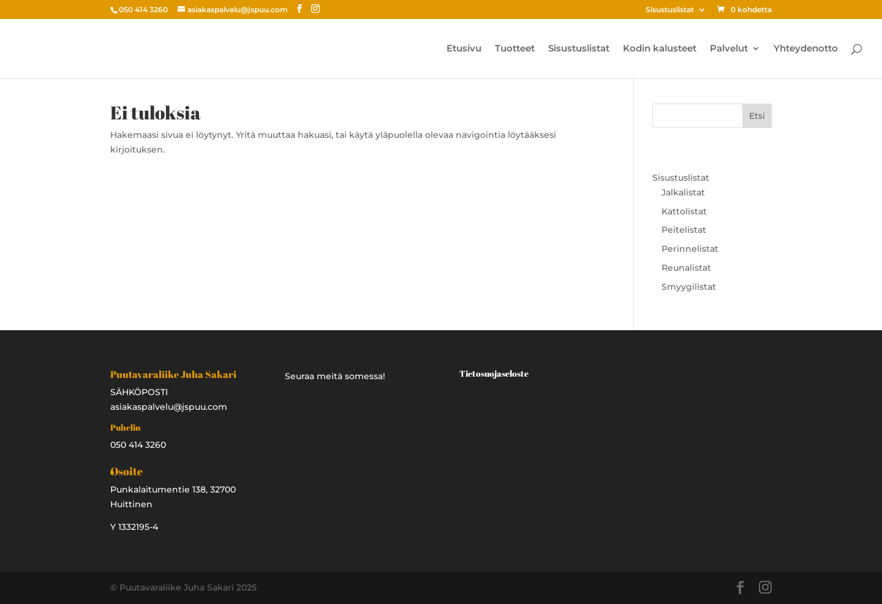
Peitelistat (684, 229)
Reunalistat (686, 267)
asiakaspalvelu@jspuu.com (168, 406)
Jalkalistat (683, 192)
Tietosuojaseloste (494, 373)
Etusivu (464, 49)
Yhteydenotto (806, 49)
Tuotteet (515, 49)
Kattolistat (684, 211)
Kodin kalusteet (659, 49)
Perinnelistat (690, 248)
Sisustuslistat (670, 10)
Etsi (757, 115)
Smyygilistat (689, 286)
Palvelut (729, 49)
